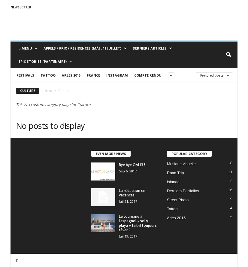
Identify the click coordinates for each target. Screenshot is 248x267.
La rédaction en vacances (132, 193)
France (93, 75)
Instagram (117, 75)
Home (48, 91)
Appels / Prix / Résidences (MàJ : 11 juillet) (85, 48)
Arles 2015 (71, 75)
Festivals (25, 75)
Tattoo (48, 75)
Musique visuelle (181, 164)
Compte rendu (148, 75)
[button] (228, 55)
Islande (173, 182)
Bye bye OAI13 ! (132, 164)
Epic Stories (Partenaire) (45, 61)
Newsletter (21, 7)
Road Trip (175, 173)
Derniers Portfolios (183, 191)
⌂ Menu (28, 48)
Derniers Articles (152, 48)
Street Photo (178, 200)
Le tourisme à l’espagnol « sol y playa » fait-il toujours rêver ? (138, 223)
